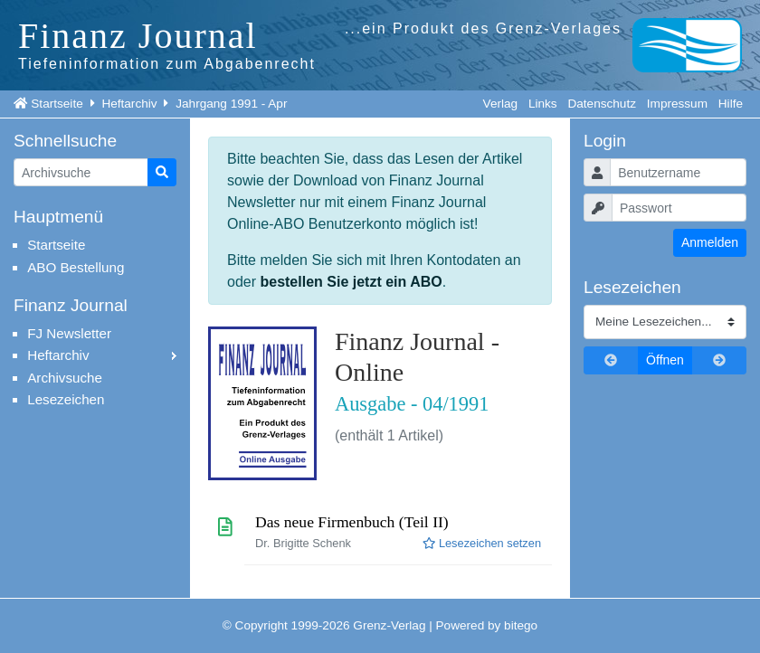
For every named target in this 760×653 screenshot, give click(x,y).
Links (542, 103)
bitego (520, 625)
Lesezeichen (65, 399)
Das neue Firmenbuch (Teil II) (352, 522)
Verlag (500, 103)
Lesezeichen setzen (482, 543)
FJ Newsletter (69, 333)
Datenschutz (601, 103)
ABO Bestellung (75, 267)
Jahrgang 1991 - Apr (231, 103)
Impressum (677, 103)
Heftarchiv (129, 103)
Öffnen (665, 360)
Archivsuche (64, 377)
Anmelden (709, 242)
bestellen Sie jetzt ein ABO (351, 281)
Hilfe (730, 103)
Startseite (56, 103)
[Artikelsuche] (81, 172)
